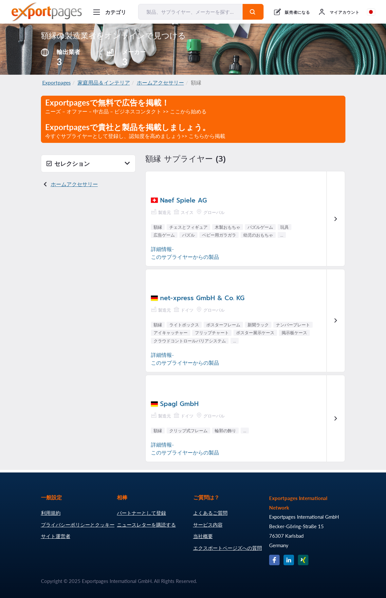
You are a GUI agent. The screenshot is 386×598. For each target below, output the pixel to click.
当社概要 (203, 536)
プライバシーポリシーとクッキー (78, 525)
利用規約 (51, 513)
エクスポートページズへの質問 (227, 548)
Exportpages (56, 82)
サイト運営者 (55, 536)
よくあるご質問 (210, 513)
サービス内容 (208, 525)
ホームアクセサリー (160, 82)
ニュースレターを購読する (146, 525)
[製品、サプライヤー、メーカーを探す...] (190, 12)
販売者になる (297, 12)
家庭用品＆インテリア (104, 82)
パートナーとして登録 (141, 513)
